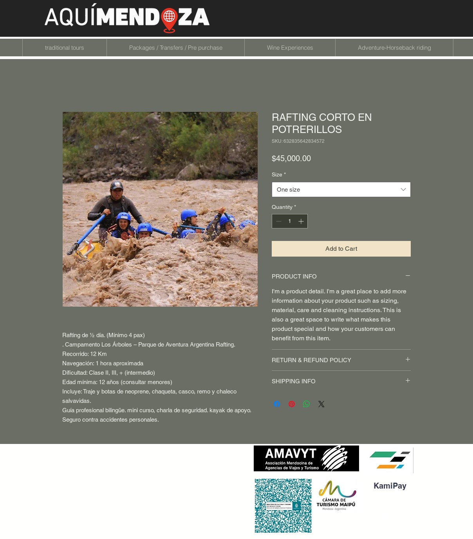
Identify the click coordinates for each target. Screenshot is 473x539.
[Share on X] (321, 404)
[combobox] (341, 189)
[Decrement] (278, 221)
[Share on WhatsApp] (306, 404)
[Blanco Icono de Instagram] (397, 514)
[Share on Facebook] (277, 404)
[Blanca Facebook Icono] (384, 514)
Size (279, 174)
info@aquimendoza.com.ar (102, 487)
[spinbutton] (290, 221)
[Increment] (302, 221)
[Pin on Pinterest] (291, 404)
